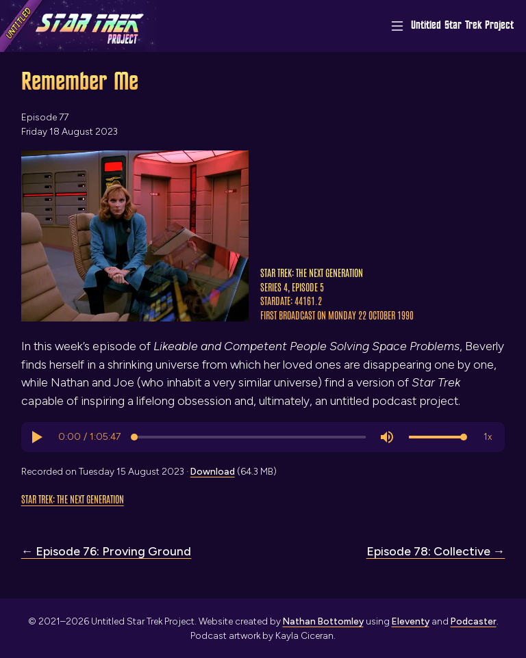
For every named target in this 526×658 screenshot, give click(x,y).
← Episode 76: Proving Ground (106, 551)
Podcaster (474, 621)
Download (212, 471)
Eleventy (410, 621)
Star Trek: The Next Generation (72, 498)
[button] (36, 437)
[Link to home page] (78, 26)
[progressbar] (89, 437)
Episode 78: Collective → (435, 551)
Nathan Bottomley (323, 621)
